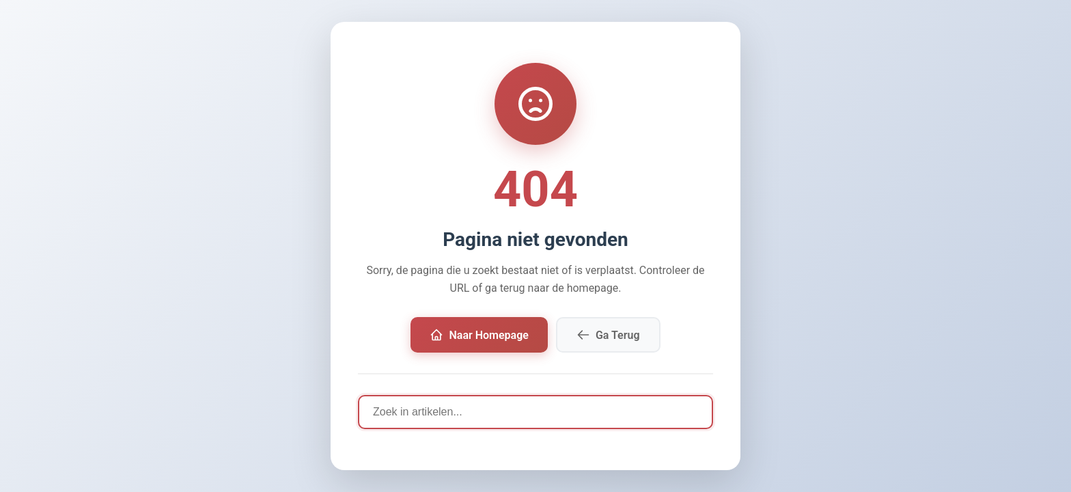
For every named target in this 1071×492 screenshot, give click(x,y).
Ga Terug (608, 335)
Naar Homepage (479, 335)
